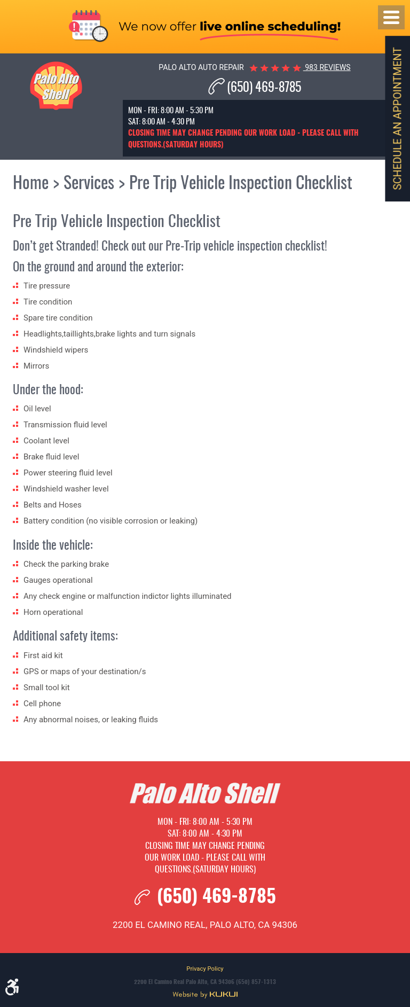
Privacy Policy (204, 968)
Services (89, 183)
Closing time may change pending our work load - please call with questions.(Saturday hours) (205, 858)
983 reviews (327, 67)
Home (31, 183)
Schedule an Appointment (397, 118)
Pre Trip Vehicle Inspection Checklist (240, 183)
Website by (205, 995)
